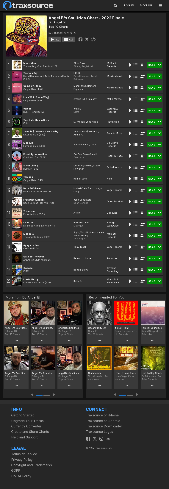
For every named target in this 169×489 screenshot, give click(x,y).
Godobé (28, 268)
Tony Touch (80, 247)
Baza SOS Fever (32, 188)
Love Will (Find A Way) (36, 97)
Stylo (76, 232)
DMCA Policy (21, 476)
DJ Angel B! (56, 22)
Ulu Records (121, 334)
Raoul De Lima (81, 222)
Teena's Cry (30, 73)
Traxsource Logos (99, 432)
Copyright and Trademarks (31, 465)
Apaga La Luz (31, 245)
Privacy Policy (22, 460)
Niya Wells (86, 165)
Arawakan (112, 258)
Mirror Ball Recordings (113, 281)
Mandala (28, 233)
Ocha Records (115, 167)
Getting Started (23, 415)
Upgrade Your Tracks (27, 421)
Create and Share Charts (30, 432)
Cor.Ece (77, 154)
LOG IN (129, 5)
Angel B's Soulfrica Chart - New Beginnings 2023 (43, 373)
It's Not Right (122, 327)
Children (28, 222)
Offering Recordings (113, 270)
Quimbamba (94, 373)
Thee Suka (79, 63)
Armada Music (114, 133)
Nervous (119, 379)
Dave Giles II (90, 154)
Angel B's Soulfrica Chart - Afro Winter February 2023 (16, 373)
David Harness (81, 76)
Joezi (93, 144)
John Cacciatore (82, 199)
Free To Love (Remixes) (126, 373)
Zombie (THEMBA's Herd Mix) (40, 131)
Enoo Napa (92, 121)
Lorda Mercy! (31, 279)
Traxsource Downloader (104, 426)
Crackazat (78, 157)
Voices (27, 108)
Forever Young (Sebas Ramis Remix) (153, 327)
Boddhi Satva (80, 269)
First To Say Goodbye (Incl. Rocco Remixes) (153, 373)
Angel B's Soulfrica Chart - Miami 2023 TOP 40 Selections (69, 327)
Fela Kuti (93, 131)
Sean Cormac (80, 202)
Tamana (28, 177)
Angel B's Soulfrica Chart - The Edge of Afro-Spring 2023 (43, 327)
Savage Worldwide (113, 224)
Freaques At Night (33, 199)
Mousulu (28, 142)
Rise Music (113, 121)
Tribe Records (149, 379)
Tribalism (29, 211)
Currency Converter (26, 426)
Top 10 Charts (58, 27)
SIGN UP (146, 5)
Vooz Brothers (88, 232)
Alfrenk (77, 212)
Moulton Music (115, 76)
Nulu (109, 178)
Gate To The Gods (33, 256)
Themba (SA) (80, 131)
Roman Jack (80, 178)
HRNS (76, 73)
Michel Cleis (80, 188)
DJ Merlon (79, 121)
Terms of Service (24, 454)
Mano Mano (30, 63)
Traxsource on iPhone (102, 415)
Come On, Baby (32, 86)
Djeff (76, 111)
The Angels (79, 238)
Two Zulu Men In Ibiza (36, 120)
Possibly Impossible (35, 154)
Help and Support (24, 437)
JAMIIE (77, 108)
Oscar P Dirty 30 (97, 327)
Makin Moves (114, 99)
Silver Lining (30, 165)
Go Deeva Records (112, 144)
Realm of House (82, 258)
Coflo (76, 165)
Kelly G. (77, 281)
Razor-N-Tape (115, 155)
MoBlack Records (111, 65)
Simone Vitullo (81, 144)
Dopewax (112, 212)
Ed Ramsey (90, 99)
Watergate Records (112, 110)
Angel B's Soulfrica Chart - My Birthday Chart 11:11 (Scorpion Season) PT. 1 (69, 373)
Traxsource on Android (103, 421)
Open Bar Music (115, 201)
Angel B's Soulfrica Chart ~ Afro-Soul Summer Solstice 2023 (16, 327)
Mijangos (78, 225)
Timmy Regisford (83, 66)
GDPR (15, 470)
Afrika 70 (78, 134)
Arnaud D (78, 99)
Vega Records (114, 190)
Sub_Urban (147, 334)
